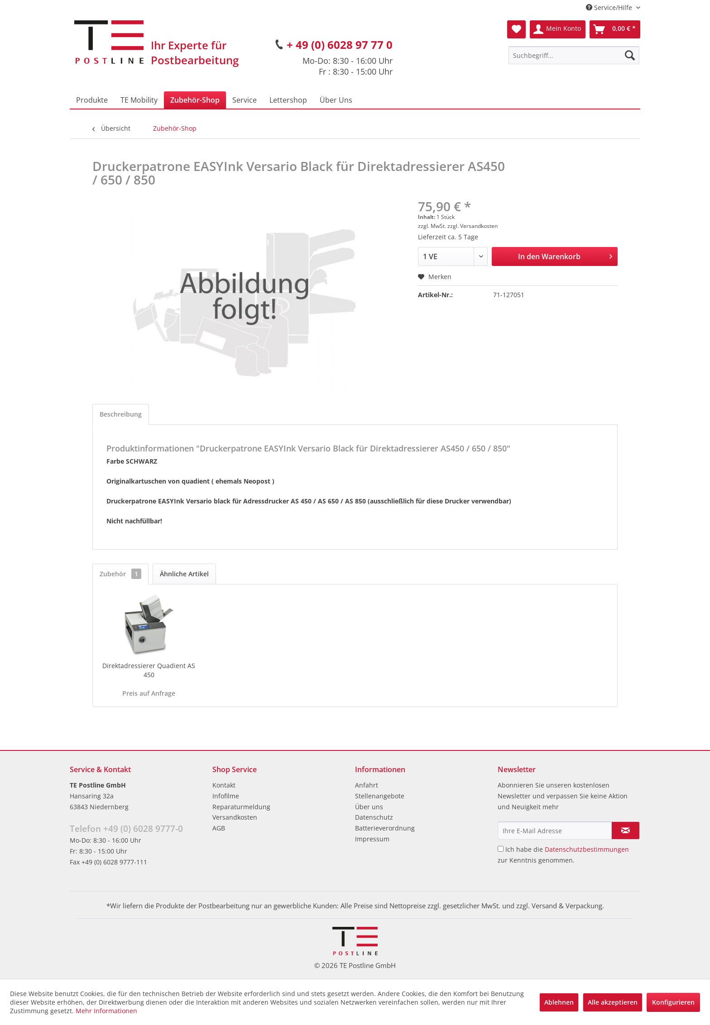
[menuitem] (574, 55)
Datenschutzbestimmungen (587, 849)
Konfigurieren (673, 1002)
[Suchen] (629, 55)
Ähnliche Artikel (184, 573)
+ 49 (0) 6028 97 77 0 (340, 44)
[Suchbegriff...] (574, 55)
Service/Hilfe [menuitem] (610, 7)
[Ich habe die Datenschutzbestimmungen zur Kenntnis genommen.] (501, 849)
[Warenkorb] (615, 29)
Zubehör (120, 573)
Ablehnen (559, 1002)
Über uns (369, 806)
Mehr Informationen (106, 1010)
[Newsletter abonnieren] (625, 830)
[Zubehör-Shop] (195, 100)
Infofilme (225, 796)
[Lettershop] (288, 100)
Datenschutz (374, 817)
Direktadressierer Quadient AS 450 (148, 670)
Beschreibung (121, 414)
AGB (218, 828)
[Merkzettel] (516, 29)
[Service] (244, 100)
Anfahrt (366, 785)
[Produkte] (92, 100)
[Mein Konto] (557, 29)
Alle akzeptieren (613, 1002)
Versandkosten (234, 817)
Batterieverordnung (385, 828)
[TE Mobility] (139, 100)
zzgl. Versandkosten (472, 226)
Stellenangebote (379, 796)
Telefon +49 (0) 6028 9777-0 (126, 829)
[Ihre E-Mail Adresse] (555, 830)
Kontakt (223, 785)
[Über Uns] (336, 100)
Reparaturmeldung (241, 806)
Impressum (372, 839)
